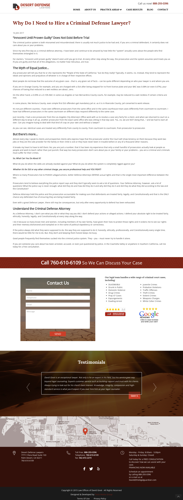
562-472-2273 (85, 458)
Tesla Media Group (103, 494)
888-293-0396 (160, 3)
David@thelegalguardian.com (142, 480)
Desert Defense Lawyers (32, 452)
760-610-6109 (65, 262)
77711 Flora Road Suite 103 (33, 455)
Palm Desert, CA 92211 (31, 458)
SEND (58, 334)
